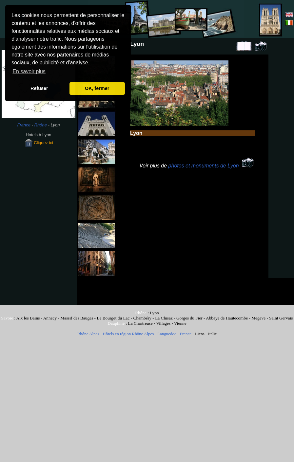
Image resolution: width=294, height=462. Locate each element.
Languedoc (166, 333)
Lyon (154, 312)
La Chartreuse (140, 323)
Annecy (50, 318)
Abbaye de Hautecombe (227, 318)
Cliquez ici (38, 142)
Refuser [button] (39, 88)
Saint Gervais (281, 318)
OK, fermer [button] (97, 88)
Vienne (180, 323)
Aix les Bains (28, 318)
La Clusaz (164, 318)
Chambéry (142, 318)
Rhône (40, 124)
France (23, 124)
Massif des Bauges (76, 318)
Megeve (258, 318)
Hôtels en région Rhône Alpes (128, 333)
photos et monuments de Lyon (203, 165)
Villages (163, 323)
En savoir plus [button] (29, 71)
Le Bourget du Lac (113, 318)
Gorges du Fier (189, 318)
